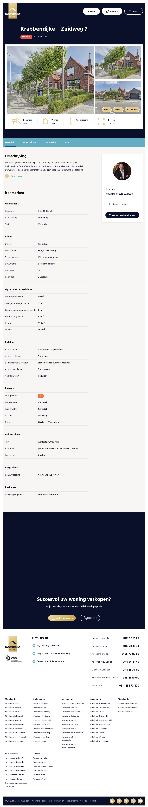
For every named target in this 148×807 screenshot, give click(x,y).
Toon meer (16, 176)
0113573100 (93, 614)
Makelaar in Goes (11, 701)
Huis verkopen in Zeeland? (15, 772)
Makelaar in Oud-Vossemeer (72, 709)
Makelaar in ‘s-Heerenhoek (100, 701)
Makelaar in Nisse (39, 738)
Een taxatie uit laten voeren (51, 659)
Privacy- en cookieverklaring (66, 799)
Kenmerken (51, 142)
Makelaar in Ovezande (70, 717)
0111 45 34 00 (131, 667)
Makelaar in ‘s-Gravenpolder (72, 730)
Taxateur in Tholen (40, 772)
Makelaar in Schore (97, 709)
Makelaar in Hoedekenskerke (16, 734)
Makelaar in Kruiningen (41, 722)
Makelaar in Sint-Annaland (100, 713)
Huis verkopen (11, 751)
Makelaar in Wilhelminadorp (128, 701)
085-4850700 (131, 675)
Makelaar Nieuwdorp (41, 734)
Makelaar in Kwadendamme (43, 726)
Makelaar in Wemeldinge (99, 738)
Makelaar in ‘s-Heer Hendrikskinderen (69, 743)
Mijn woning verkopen (48, 643)
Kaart (68, 142)
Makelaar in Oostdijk (69, 705)
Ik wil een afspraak (63, 614)
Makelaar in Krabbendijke (43, 717)
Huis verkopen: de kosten (14, 776)
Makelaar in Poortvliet (70, 722)
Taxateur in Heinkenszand (43, 764)
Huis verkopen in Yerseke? (15, 768)
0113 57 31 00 (131, 636)
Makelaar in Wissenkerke (127, 705)
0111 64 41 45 (131, 659)
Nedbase (95, 799)
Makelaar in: (10, 696)
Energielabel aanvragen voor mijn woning (16, 782)
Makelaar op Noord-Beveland (73, 701)
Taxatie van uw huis (40, 755)
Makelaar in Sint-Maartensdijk (101, 717)
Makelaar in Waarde (97, 734)
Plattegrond (131, 109)
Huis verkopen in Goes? (14, 755)
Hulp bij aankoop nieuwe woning (53, 651)
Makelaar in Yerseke (125, 709)
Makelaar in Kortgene (41, 713)
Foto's (103, 109)
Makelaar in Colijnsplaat (14, 713)
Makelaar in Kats (39, 705)
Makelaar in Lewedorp (41, 730)
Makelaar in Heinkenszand (15, 730)
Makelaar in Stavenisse (98, 726)
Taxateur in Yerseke (40, 776)
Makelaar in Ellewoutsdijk (14, 722)
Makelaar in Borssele (13, 709)
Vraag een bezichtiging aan (122, 215)
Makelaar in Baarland (13, 705)
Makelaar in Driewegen (14, 717)
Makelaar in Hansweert (13, 726)
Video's (116, 109)
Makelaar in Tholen (97, 730)
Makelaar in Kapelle (40, 701)
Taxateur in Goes (39, 759)
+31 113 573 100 (129, 683)
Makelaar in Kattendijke (42, 709)
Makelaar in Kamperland (14, 738)
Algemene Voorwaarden (42, 799)
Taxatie (37, 751)
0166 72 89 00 (130, 651)
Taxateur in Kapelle (40, 768)
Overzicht (10, 142)
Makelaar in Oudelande (70, 713)
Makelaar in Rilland (69, 726)
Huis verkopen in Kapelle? (15, 759)
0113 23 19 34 (131, 643)
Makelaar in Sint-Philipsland (100, 722)
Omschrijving (30, 142)
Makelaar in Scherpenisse (99, 705)
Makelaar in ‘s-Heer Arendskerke (69, 736)
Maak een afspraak (121, 204)
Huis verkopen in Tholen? (14, 764)
